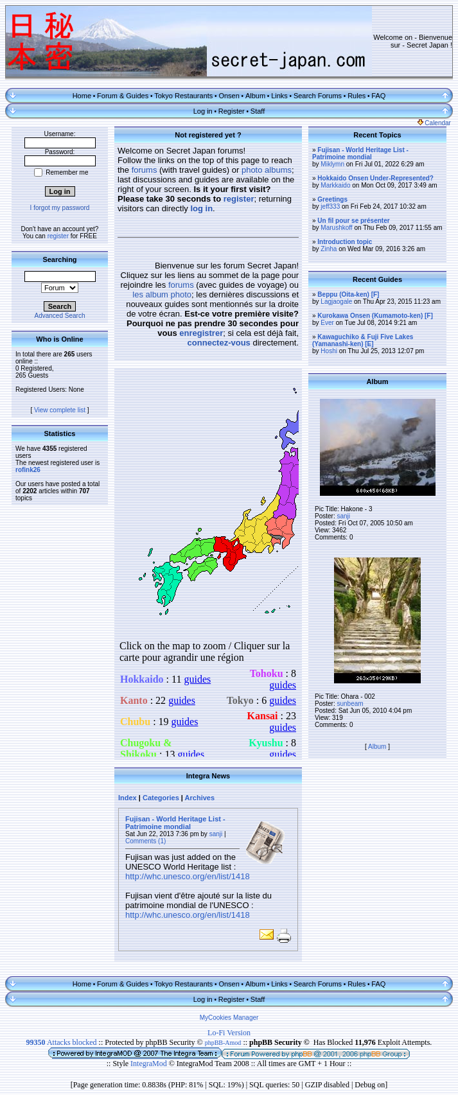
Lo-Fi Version (229, 1032)
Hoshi (329, 351)
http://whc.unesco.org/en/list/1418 (187, 876)
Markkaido (335, 185)
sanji (216, 833)
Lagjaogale (336, 301)
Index (127, 798)
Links (279, 96)
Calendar (434, 123)
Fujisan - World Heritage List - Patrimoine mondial (175, 822)
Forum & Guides (122, 96)
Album (255, 96)
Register (231, 111)
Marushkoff (336, 227)
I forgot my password (60, 207)
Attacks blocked (61, 1042)
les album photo (161, 294)
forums (144, 170)
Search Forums (318, 96)
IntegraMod (149, 1063)
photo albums (267, 170)
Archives (200, 798)
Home (82, 96)
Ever (327, 322)
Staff (258, 111)
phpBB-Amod (223, 1042)
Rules (357, 96)
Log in (203, 111)
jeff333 (330, 206)
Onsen (228, 96)
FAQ (378, 96)
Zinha (329, 248)
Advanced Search (60, 315)
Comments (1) (145, 841)
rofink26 (27, 469)
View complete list (59, 410)
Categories (161, 798)
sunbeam (350, 703)
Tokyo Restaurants (183, 96)
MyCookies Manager (229, 1017)
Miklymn (332, 164)
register (58, 236)
